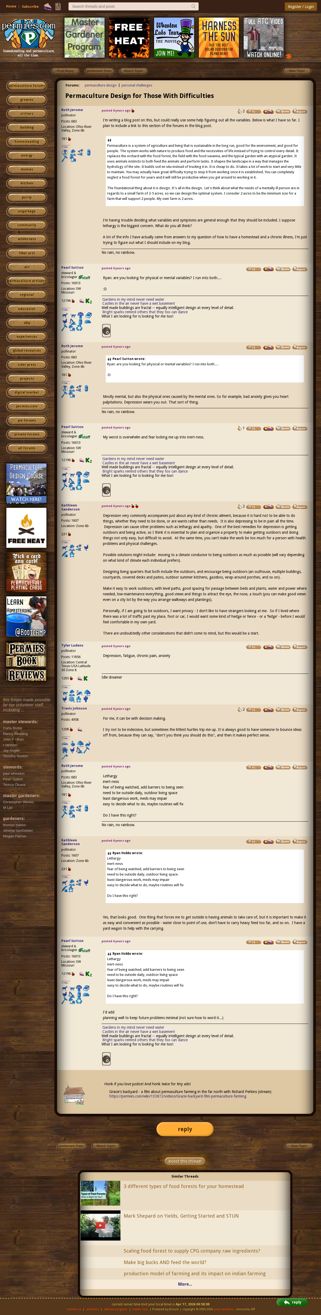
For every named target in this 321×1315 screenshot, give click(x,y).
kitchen (27, 183)
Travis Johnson (74, 708)
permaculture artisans (27, 281)
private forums (26, 434)
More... (185, 1284)
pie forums (27, 420)
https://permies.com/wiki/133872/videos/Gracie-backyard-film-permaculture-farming (177, 1096)
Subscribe (30, 7)
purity (27, 197)
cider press (27, 365)
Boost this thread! (185, 1161)
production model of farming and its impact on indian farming (195, 1273)
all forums (26, 448)
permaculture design (101, 85)
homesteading (27, 142)
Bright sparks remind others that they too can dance (145, 312)
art (27, 267)
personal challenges (137, 85)
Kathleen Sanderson (70, 507)
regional (27, 295)
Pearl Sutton (72, 268)
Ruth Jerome (72, 110)
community (26, 225)
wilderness (27, 239)
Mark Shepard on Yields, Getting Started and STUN (181, 1216)
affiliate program (115, 1309)
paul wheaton (224, 1309)
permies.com (27, 406)
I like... (66, 146)
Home (11, 6)
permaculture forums (27, 86)
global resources (27, 350)
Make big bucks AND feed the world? (165, 1262)
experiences (27, 337)
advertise (92, 1309)
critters (26, 114)
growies (26, 100)
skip (27, 323)
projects (27, 379)
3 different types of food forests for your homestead (184, 1186)
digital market (27, 392)
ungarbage (27, 211)
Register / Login (301, 7)
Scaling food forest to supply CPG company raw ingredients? (192, 1251)
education (26, 309)
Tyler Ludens (72, 645)
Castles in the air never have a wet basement (138, 303)
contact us (74, 1309)
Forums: (73, 85)
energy (27, 155)
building (27, 127)
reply (185, 1129)
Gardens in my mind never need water (133, 299)
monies (27, 169)
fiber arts (27, 253)
